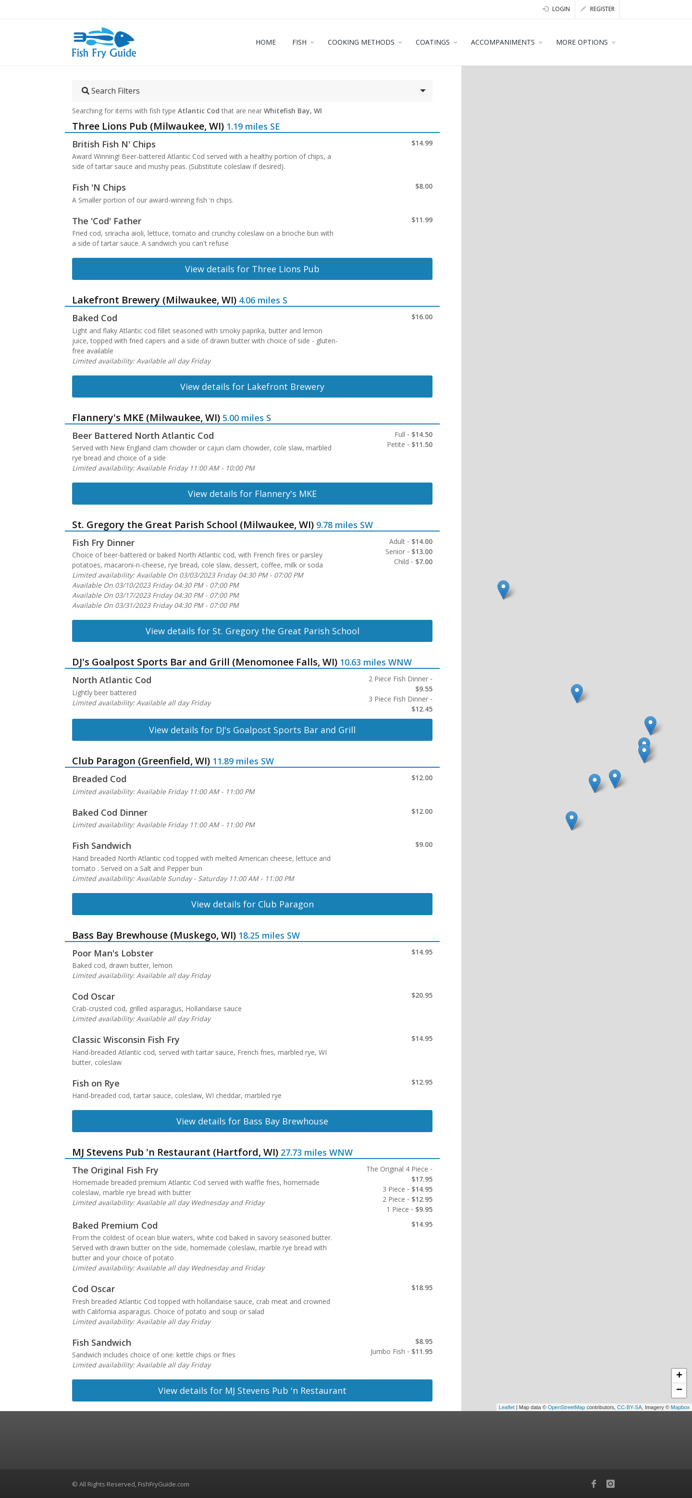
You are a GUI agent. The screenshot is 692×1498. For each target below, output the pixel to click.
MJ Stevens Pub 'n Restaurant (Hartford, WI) (175, 1152)
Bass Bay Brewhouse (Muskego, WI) (154, 935)
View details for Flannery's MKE (252, 493)
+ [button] (679, 1376)
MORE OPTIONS (582, 42)
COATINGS (433, 42)
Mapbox (680, 1407)
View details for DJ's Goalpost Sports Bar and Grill (252, 730)
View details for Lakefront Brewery (252, 386)
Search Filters (111, 90)
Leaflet (507, 1407)
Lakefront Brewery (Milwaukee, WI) (154, 299)
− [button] (679, 1390)
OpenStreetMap (566, 1407)
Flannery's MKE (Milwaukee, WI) (146, 417)
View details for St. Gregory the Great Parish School (252, 631)
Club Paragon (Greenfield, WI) (141, 760)
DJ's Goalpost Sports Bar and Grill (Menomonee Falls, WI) (204, 661)
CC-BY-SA (629, 1407)
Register (598, 9)
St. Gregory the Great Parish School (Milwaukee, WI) (193, 524)
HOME (266, 42)
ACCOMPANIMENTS (503, 42)
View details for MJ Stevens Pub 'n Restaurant (252, 1390)
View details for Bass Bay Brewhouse (252, 1121)
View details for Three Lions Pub (252, 269)
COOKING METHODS (361, 42)
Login (556, 9)
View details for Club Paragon (252, 904)
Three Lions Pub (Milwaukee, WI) (148, 126)
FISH (299, 42)
